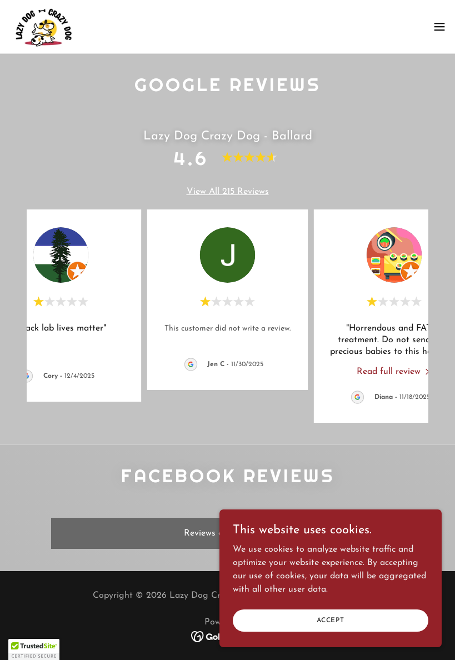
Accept (330, 620)
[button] (439, 27)
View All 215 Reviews (228, 191)
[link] (44, 26)
